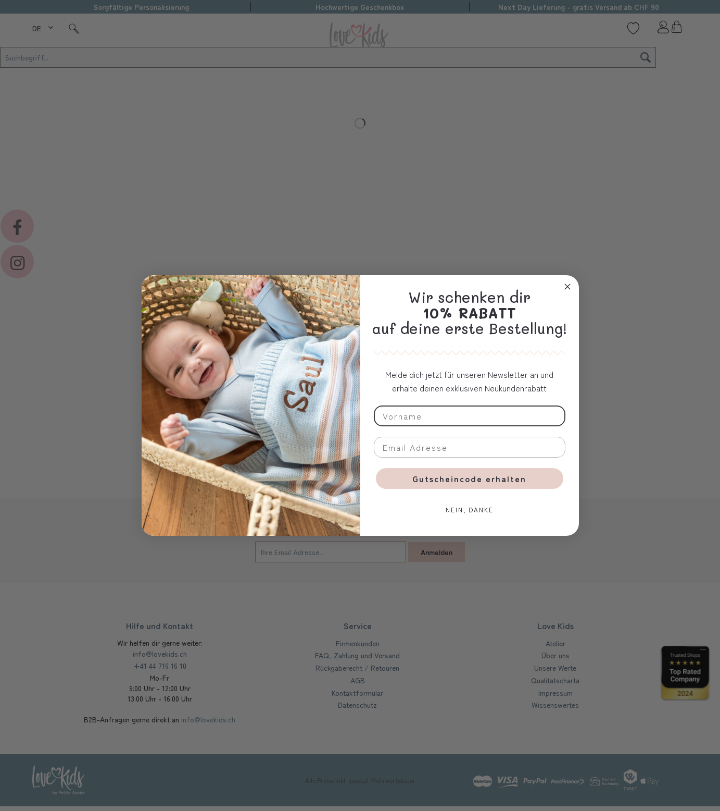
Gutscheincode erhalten (469, 478)
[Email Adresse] (469, 447)
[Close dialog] (567, 286)
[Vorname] (469, 415)
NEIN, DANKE (470, 509)
